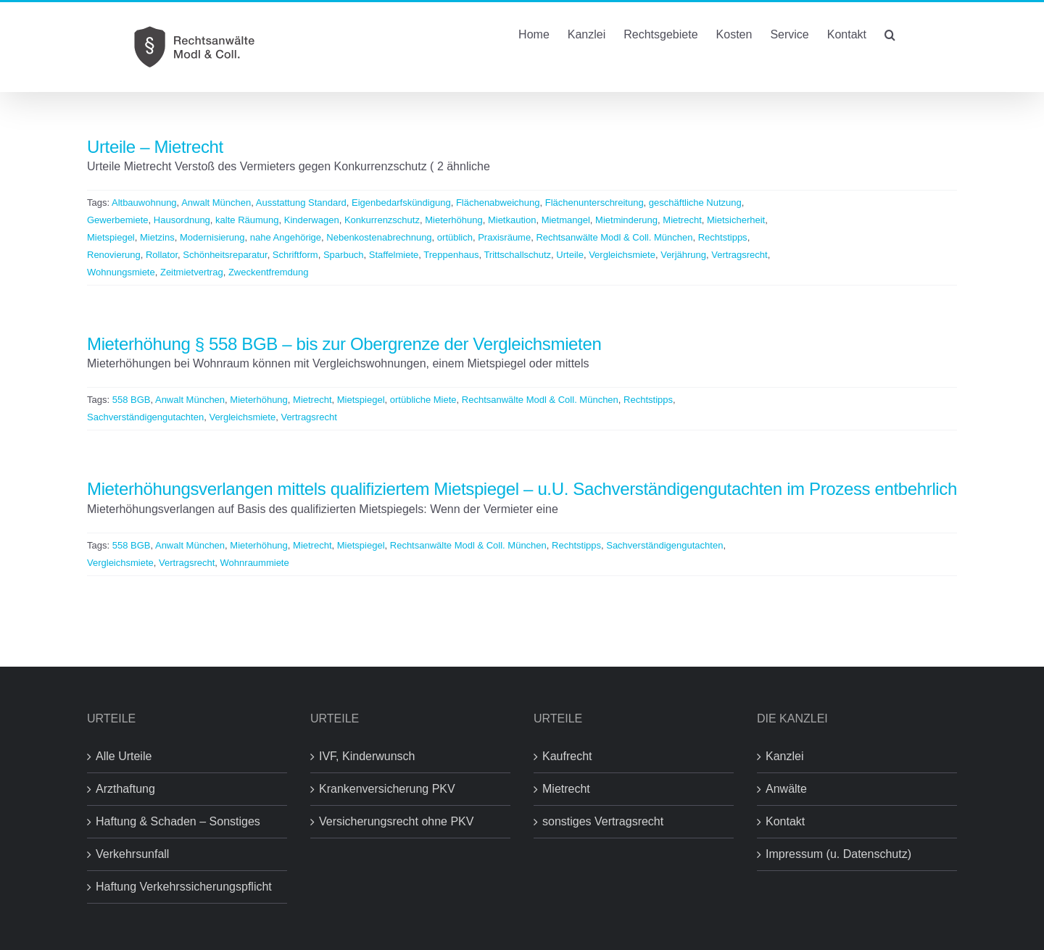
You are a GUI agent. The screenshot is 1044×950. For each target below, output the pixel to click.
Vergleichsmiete (622, 254)
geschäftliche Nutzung (695, 202)
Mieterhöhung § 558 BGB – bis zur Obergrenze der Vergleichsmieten (344, 344)
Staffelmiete (393, 254)
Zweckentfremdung (268, 272)
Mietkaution (512, 219)
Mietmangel (566, 219)
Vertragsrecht (739, 254)
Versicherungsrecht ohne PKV (396, 821)
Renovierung (114, 254)
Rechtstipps (722, 237)
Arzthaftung (125, 789)
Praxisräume (504, 237)
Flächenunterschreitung (594, 202)
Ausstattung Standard (301, 202)
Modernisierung (212, 237)
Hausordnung (182, 219)
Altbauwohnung (144, 202)
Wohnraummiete (254, 562)
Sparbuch (343, 254)
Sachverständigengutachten (145, 417)
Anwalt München (216, 202)
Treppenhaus (450, 254)
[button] (889, 33)
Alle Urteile (124, 756)
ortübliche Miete (423, 399)
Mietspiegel (111, 237)
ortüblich (455, 237)
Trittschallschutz (517, 254)
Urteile (570, 254)
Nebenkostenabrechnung (378, 237)
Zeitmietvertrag (191, 272)
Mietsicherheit (736, 219)
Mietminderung (626, 219)
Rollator (162, 254)
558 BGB (131, 399)
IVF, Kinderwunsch (367, 756)
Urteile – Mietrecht (155, 147)
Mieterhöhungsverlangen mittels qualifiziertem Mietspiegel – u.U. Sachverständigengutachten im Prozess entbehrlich (522, 489)
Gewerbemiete (118, 219)
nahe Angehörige (285, 237)
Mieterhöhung (454, 219)
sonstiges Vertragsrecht (602, 821)
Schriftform (295, 254)
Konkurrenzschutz (382, 219)
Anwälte (786, 789)
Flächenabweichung (498, 202)
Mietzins (157, 237)
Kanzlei (784, 756)
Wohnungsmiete (121, 272)
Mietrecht (682, 219)
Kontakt (785, 821)
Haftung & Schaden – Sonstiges (178, 821)
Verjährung (683, 254)
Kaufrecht (567, 756)
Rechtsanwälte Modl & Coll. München (614, 237)
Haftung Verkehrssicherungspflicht (184, 886)
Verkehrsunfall (132, 854)
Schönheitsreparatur (225, 254)
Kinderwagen (311, 219)
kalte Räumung (246, 219)
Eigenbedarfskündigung (401, 202)
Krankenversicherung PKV (387, 789)
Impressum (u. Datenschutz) (838, 854)
